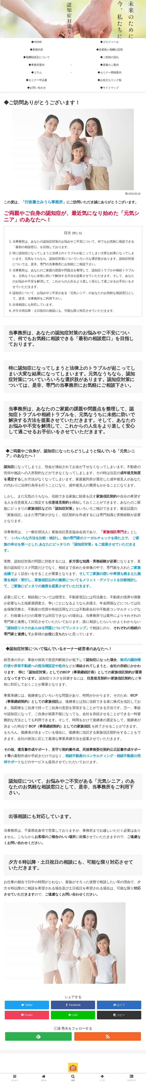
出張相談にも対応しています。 (34, 305)
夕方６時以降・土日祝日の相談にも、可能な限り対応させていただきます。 (64, 311)
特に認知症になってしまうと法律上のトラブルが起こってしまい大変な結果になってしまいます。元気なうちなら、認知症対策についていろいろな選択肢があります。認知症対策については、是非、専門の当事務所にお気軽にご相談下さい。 (73, 259)
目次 (67, 233)
